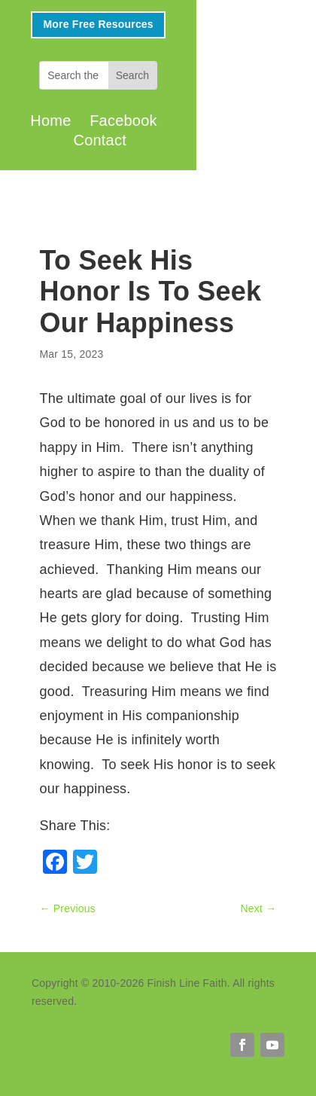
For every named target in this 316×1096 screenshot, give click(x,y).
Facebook (123, 120)
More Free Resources (98, 24)
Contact (100, 140)
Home (50, 120)
